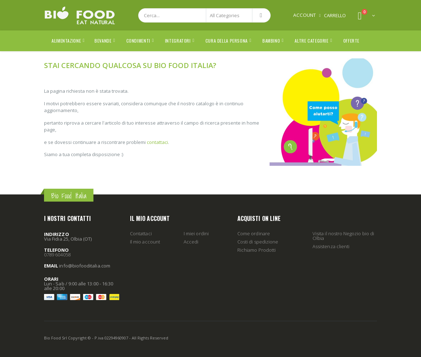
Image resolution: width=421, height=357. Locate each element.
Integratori (178, 40)
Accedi (191, 241)
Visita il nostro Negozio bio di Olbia (343, 235)
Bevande (103, 40)
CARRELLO (335, 15)
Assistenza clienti (331, 246)
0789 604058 (57, 254)
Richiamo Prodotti (256, 250)
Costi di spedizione (257, 241)
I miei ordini (196, 233)
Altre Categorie (311, 40)
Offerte (351, 40)
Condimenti (138, 40)
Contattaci (141, 233)
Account (304, 15)
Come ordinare (253, 233)
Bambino (271, 40)
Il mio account (145, 241)
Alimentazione (66, 40)
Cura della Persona (226, 40)
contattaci (157, 142)
